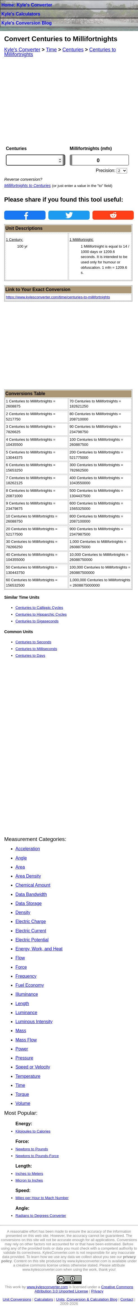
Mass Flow (26, 1040)
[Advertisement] (69, 101)
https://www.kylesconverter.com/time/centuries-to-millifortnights (58, 297)
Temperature (27, 1076)
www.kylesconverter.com (47, 1287)
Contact (126, 1299)
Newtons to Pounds (31, 1149)
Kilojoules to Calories (32, 1131)
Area (20, 867)
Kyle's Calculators (20, 14)
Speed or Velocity (32, 1067)
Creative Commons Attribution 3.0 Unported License (84, 1289)
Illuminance (26, 994)
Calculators (43, 1299)
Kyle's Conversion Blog (26, 23)
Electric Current (30, 930)
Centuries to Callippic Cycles (39, 607)
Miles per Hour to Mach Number (42, 1198)
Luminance (26, 1012)
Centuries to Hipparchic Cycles (41, 614)
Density (22, 912)
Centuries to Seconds (33, 642)
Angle (21, 858)
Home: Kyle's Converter (26, 5)
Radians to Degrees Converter (40, 1215)
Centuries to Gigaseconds (36, 621)
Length (22, 1003)
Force (21, 967)
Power (21, 1049)
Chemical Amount (32, 885)
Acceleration (27, 848)
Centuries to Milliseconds (36, 649)
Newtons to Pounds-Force (37, 1156)
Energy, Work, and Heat (38, 948)
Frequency (26, 976)
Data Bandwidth (31, 894)
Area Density (28, 876)
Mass (20, 1030)
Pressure (24, 1058)
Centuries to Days (30, 655)
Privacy (97, 1291)
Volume (22, 1103)
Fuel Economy (29, 985)
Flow (20, 957)
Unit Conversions (17, 1299)
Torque (22, 1094)
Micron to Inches (29, 1180)
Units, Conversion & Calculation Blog (86, 1299)
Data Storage (28, 903)
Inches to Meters (29, 1173)
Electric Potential (32, 939)
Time (20, 1085)
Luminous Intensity (34, 1021)
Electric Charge (30, 921)
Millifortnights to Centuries (27, 185)
